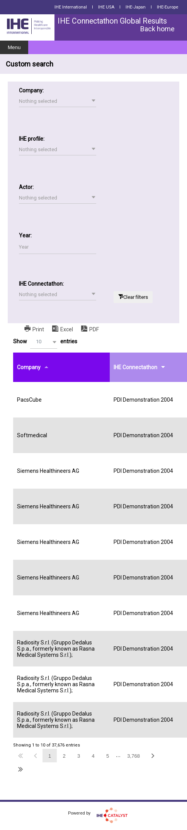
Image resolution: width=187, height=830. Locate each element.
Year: (25, 235)
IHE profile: (31, 139)
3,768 (133, 756)
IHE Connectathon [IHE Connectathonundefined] (135, 367)
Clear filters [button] (135, 297)
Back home (157, 29)
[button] (57, 101)
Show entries (45, 342)
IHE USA (106, 7)
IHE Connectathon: (41, 284)
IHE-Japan (136, 7)
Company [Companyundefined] (29, 367)
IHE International (70, 7)
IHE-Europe (167, 7)
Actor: (26, 187)
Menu (14, 47)
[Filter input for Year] (57, 247)
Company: (31, 90)
